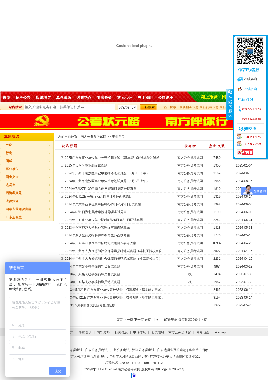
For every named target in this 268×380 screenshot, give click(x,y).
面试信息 (157, 332)
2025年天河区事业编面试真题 (86, 165)
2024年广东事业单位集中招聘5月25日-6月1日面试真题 (104, 220)
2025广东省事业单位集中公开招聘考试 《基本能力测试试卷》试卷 (112, 158)
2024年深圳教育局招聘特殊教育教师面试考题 (97, 235)
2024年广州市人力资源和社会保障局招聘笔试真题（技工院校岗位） (113, 259)
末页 (148, 320)
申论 (9, 145)
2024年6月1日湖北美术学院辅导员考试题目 (96, 212)
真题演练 (63, 97)
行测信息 (121, 332)
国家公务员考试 (71, 350)
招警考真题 (14, 193)
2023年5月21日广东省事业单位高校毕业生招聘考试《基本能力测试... (114, 290)
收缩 (229, 104)
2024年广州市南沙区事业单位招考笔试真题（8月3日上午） (107, 181)
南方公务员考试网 (93, 136)
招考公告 (23, 97)
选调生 (10, 185)
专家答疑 (104, 97)
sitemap (220, 332)
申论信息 (139, 332)
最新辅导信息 (209, 107)
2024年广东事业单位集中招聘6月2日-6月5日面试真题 (103, 204)
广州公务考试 (120, 350)
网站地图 (202, 332)
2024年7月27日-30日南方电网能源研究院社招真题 (101, 189)
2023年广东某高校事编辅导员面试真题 (92, 274)
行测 (9, 153)
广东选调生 (14, 217)
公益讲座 (165, 97)
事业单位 (12, 169)
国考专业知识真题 (18, 209)
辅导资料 (103, 332)
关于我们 (145, 97)
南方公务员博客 (179, 332)
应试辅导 (43, 97)
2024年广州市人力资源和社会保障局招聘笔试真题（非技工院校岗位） (115, 251)
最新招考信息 (189, 107)
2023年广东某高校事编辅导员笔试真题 (92, 282)
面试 (9, 161)
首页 (6, 97)
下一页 (139, 320)
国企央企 (12, 177)
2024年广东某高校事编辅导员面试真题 (92, 266)
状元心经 (124, 97)
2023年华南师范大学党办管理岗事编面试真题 (97, 227)
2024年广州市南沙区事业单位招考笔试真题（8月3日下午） (107, 173)
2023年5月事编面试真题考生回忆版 (90, 305)
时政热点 (84, 97)
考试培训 (85, 332)
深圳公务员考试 (143, 350)
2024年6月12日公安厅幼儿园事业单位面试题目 (98, 196)
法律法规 (12, 201)
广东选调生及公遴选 (171, 350)
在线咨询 (250, 89)
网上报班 (209, 97)
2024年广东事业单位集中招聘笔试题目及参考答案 (100, 243)
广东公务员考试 (96, 350)
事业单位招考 (198, 350)
